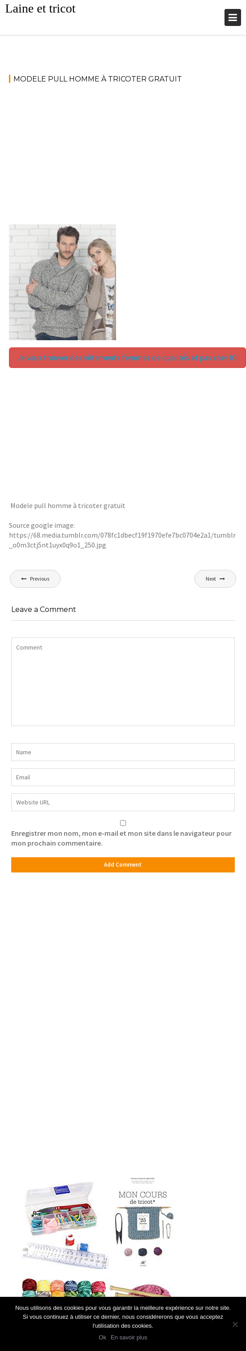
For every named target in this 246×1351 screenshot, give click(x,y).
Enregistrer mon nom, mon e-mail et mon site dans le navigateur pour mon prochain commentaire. (121, 838)
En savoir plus (129, 1337)
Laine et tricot (40, 8)
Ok (102, 1337)
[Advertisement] (123, 158)
